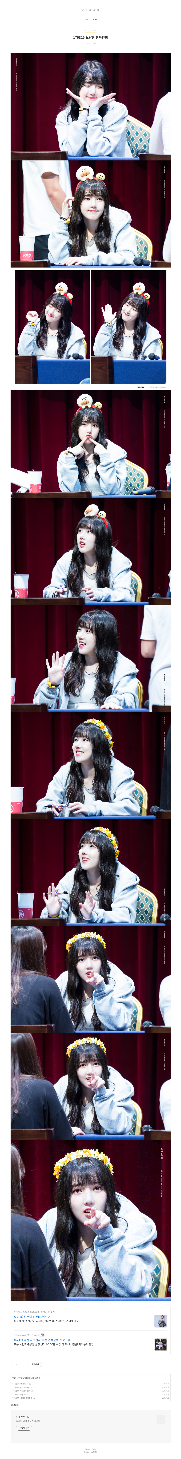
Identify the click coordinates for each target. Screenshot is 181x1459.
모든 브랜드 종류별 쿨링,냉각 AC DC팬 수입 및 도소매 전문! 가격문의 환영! (54, 1344)
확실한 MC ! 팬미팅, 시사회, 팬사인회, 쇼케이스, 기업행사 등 (46, 1321)
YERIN (21, 1378)
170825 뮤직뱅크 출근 (21, 1391)
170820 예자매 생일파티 (22, 1398)
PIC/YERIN (90, 30)
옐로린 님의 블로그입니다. (28, 1421)
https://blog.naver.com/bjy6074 (31, 1311)
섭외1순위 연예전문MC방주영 (32, 1316)
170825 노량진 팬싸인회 (90, 37)
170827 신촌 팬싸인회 (21, 1387)
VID (95, 19)
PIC (87, 19)
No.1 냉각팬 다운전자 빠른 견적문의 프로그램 (42, 1340)
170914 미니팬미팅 (20, 1383)
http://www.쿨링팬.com (26, 1335)
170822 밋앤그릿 (19, 1394)
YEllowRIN (22, 1417)
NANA (95, 1452)
